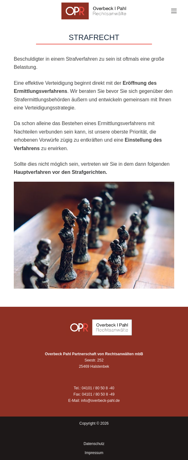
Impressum (94, 453)
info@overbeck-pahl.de (100, 400)
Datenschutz (94, 444)
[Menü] (174, 11)
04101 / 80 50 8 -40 (98, 388)
